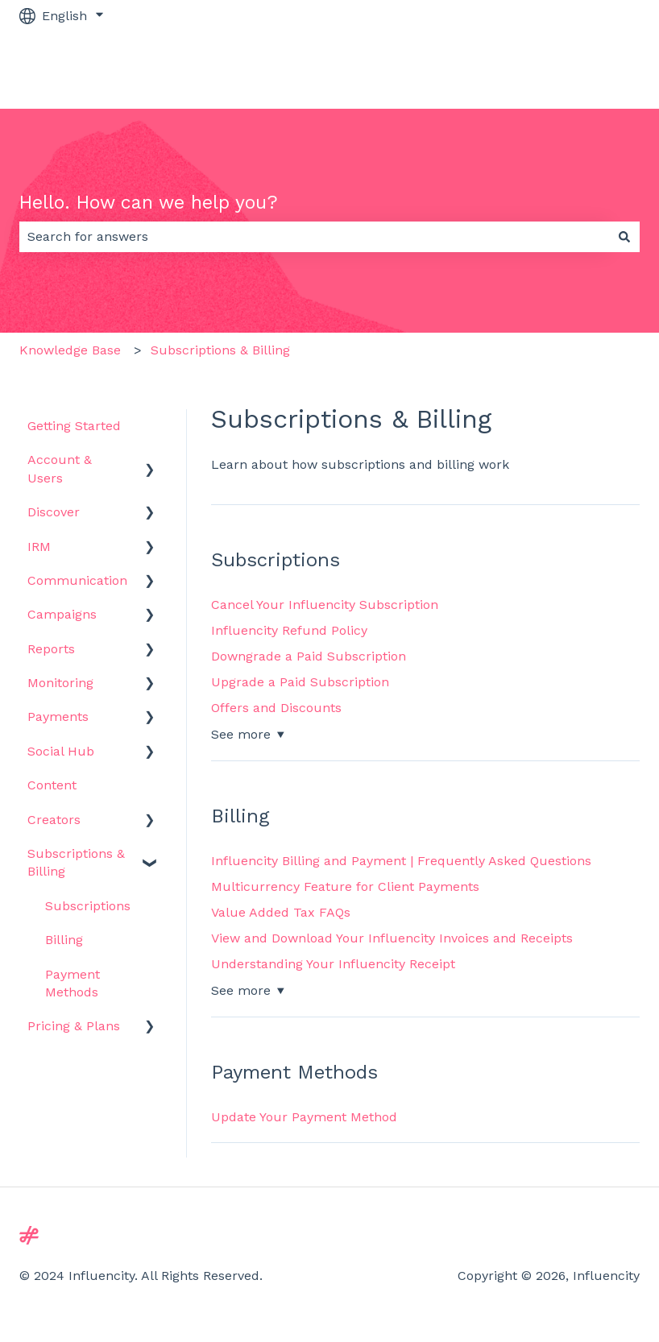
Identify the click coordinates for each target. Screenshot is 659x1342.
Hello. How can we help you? (148, 202)
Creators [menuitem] (54, 819)
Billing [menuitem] (64, 939)
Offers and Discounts (276, 707)
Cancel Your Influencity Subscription (324, 604)
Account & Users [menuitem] (59, 468)
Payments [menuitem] (58, 716)
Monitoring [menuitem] (60, 682)
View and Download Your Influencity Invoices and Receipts (392, 938)
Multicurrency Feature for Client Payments (345, 886)
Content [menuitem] (52, 785)
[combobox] (314, 237)
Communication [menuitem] (77, 580)
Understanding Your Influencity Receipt (333, 963)
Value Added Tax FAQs (280, 912)
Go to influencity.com (557, 69)
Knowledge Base (70, 350)
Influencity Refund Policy (289, 630)
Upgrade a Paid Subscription (300, 682)
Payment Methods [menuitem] (72, 983)
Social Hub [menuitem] (60, 751)
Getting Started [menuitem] (74, 425)
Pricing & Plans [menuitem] (73, 1025)
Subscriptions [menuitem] (88, 905)
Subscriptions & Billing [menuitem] (76, 862)
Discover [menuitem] (53, 512)
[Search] (624, 237)
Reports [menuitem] (51, 649)
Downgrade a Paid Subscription (308, 656)
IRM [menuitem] (39, 546)
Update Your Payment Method (304, 1117)
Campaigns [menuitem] (62, 614)
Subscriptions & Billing (220, 350)
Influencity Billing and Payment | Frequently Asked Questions (401, 860)
